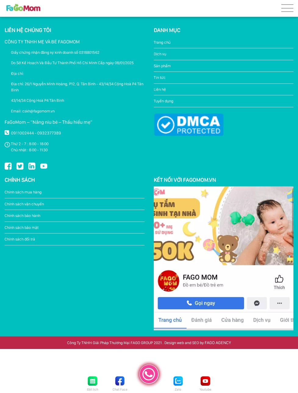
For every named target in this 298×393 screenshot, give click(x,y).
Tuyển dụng (163, 101)
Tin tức (160, 77)
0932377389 (49, 132)
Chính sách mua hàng (23, 192)
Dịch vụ (160, 54)
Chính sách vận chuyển (24, 204)
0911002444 (22, 132)
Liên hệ (160, 89)
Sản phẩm (162, 66)
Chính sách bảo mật (21, 227)
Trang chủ (162, 42)
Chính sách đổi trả (20, 239)
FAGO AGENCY (218, 342)
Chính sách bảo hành (22, 215)
